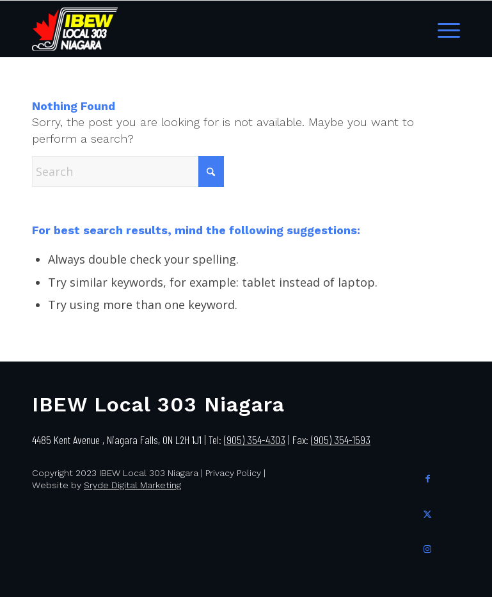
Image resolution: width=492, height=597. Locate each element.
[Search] (128, 171)
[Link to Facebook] (427, 477)
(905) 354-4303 (254, 440)
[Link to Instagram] (427, 547)
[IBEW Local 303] (75, 29)
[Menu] (445, 29)
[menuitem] (445, 29)
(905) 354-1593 (340, 440)
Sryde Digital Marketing (132, 485)
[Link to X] (427, 512)
